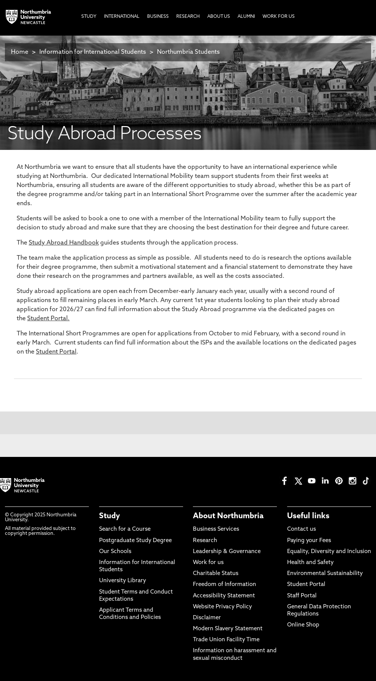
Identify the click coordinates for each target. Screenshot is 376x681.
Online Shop (303, 625)
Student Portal (56, 352)
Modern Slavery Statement (228, 629)
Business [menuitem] (158, 16)
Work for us (208, 563)
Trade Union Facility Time (226, 640)
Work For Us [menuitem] (279, 16)
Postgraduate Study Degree (135, 541)
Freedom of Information (224, 584)
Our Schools (115, 552)
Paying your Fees (309, 541)
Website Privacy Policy (222, 607)
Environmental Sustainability (325, 574)
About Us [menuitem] (218, 16)
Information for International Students (92, 52)
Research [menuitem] (188, 16)
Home (19, 52)
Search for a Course (125, 529)
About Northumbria (228, 516)
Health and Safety (310, 563)
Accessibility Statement (224, 596)
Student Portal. (48, 319)
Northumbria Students (188, 52)
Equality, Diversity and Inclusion (329, 552)
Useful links (308, 516)
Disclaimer (207, 618)
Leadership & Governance (227, 552)
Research (205, 541)
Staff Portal (302, 596)
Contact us (301, 529)
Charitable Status (215, 574)
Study (109, 516)
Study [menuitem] (88, 16)
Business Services (216, 529)
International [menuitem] (122, 16)
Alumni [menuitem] (246, 16)
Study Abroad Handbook (64, 243)
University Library (122, 581)
